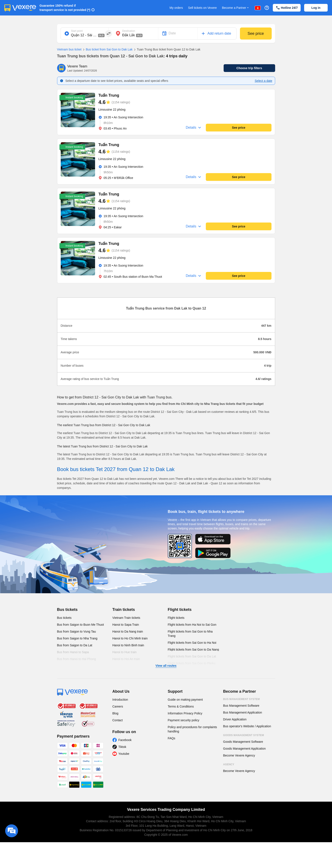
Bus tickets (67, 609)
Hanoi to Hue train (124, 652)
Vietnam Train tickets (126, 617)
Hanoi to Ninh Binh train (128, 645)
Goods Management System (243, 735)
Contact (117, 720)
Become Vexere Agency (239, 755)
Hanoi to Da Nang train (127, 631)
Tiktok (122, 747)
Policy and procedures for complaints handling (192, 729)
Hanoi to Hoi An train (126, 659)
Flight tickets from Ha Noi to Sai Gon (192, 624)
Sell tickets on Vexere (202, 7)
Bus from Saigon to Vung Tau (76, 631)
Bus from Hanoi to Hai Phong (76, 659)
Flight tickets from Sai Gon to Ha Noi (192, 642)
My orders (176, 7)
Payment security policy (183, 720)
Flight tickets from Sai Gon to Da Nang (193, 649)
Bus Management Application (242, 712)
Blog (115, 713)
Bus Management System (241, 699)
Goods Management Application (244, 748)
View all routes (166, 665)
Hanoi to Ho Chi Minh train (130, 638)
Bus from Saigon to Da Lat (74, 645)
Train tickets (123, 609)
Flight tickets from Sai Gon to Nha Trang (190, 633)
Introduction (120, 699)
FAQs (171, 738)
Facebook (125, 740)
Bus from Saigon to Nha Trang (77, 638)
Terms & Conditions (181, 706)
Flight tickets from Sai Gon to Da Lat (192, 656)
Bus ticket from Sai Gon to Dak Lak (107, 49)
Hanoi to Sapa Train (125, 624)
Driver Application (235, 719)
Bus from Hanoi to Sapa (73, 652)
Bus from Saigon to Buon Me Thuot (80, 624)
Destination (128, 30)
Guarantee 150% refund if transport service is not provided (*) (64, 8)
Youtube (123, 753)
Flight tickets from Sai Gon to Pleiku (191, 663)
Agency (228, 764)
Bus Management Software (241, 705)
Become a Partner (236, 8)
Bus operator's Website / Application (247, 726)
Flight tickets (180, 609)
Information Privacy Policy (185, 713)
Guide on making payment (185, 699)
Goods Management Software (243, 741)
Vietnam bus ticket (69, 49)
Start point (77, 30)
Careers (117, 706)
